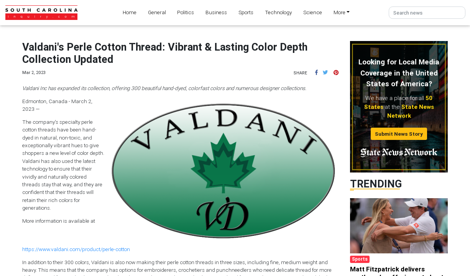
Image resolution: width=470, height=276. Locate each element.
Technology (278, 12)
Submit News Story (399, 133)
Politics (185, 12)
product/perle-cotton (106, 249)
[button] (316, 72)
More (339, 12)
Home (129, 12)
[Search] (427, 13)
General (157, 12)
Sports (245, 12)
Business (216, 12)
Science (312, 12)
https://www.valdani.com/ (52, 249)
